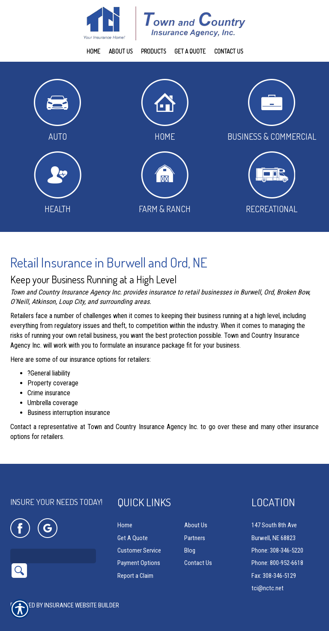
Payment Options (138, 552)
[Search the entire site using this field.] (53, 545)
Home (164, 110)
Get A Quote (132, 527)
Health (57, 182)
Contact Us (198, 552)
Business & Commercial (271, 110)
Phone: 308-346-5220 (277, 539)
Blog (189, 539)
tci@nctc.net (267, 577)
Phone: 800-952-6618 (277, 552)
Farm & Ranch (165, 182)
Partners (194, 527)
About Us (195, 514)
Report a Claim (135, 564)
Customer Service (139, 539)
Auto (57, 110)
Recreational (271, 182)
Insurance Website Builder (81, 594)
